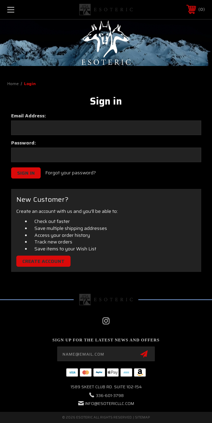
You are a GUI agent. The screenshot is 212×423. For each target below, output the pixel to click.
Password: (23, 142)
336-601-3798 (110, 395)
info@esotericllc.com (109, 403)
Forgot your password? (70, 172)
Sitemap (142, 417)
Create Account (43, 261)
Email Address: (28, 115)
